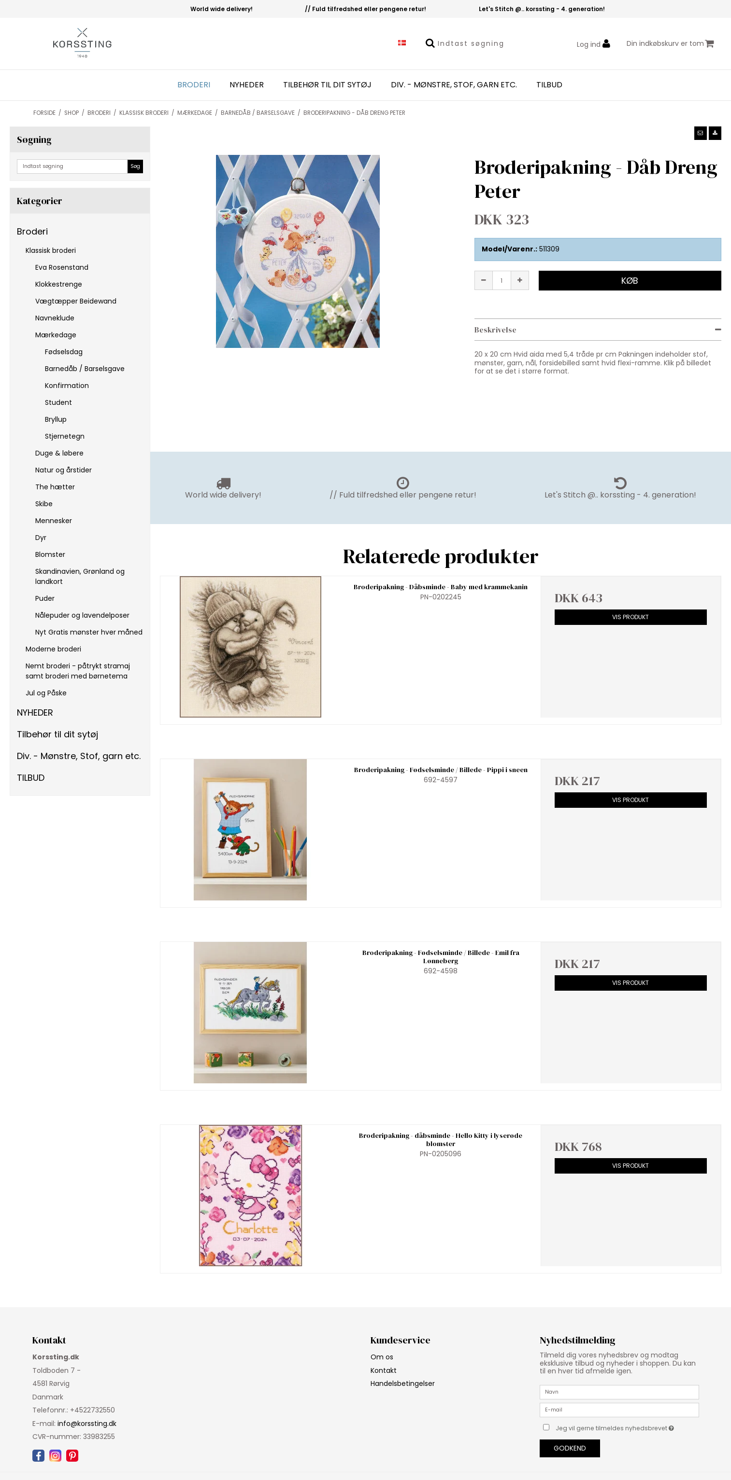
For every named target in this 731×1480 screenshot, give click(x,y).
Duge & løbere (59, 453)
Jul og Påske (46, 693)
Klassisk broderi (51, 250)
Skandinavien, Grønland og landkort (80, 576)
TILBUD (549, 85)
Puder (45, 598)
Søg (135, 166)
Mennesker (53, 521)
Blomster (50, 554)
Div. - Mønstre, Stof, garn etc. (454, 85)
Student (58, 402)
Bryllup (56, 419)
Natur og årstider (63, 470)
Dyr (40, 537)
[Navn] (619, 1392)
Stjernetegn (65, 436)
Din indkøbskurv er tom (670, 43)
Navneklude (54, 318)
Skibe (44, 504)
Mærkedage (55, 335)
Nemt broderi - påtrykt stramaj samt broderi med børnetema (78, 671)
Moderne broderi (53, 649)
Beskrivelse (495, 329)
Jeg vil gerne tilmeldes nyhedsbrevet (627, 1426)
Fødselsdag (64, 352)
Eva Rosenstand (61, 267)
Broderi (193, 85)
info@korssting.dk (86, 1423)
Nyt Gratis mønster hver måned (89, 632)
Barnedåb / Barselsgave (85, 368)
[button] (700, 133)
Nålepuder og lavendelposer (82, 615)
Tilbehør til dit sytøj (327, 85)
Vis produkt (630, 617)
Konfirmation (67, 385)
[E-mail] (619, 1409)
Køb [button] (629, 281)
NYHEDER (246, 85)
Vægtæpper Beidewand (75, 301)
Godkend (570, 1448)
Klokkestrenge (58, 284)
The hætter (55, 487)
